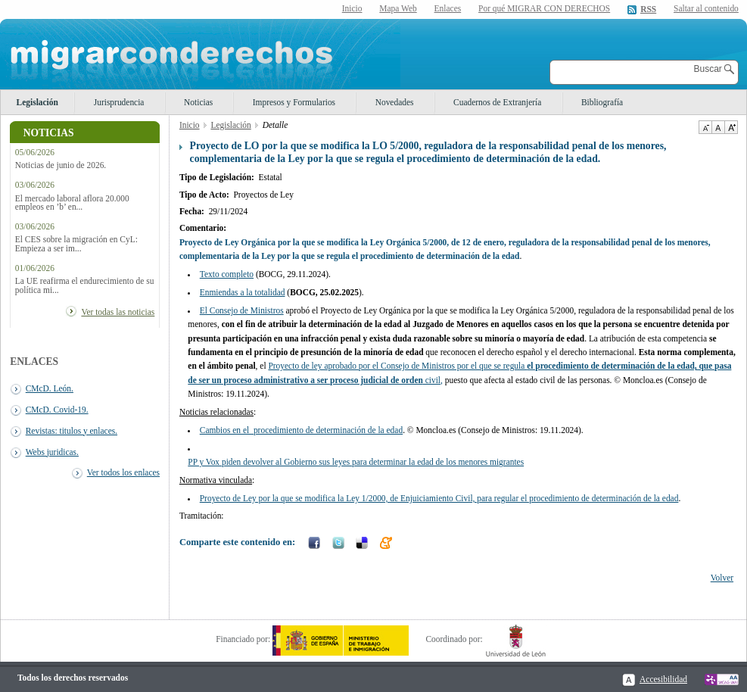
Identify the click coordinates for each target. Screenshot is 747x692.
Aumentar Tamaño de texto (731, 127)
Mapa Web (397, 8)
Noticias (198, 102)
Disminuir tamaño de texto (705, 127)
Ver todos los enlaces (123, 472)
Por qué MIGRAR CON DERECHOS (544, 8)
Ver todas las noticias (117, 311)
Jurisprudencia (119, 102)
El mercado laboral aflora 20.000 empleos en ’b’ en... (72, 203)
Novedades (394, 102)
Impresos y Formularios (294, 102)
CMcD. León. (49, 388)
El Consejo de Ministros (242, 310)
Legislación (37, 102)
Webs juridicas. (52, 452)
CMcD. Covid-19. (57, 409)
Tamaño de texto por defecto (717, 127)
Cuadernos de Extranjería (497, 102)
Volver (722, 577)
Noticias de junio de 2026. (60, 165)
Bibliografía (602, 102)
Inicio (352, 8)
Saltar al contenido (706, 9)
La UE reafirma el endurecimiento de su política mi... (84, 285)
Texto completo (227, 274)
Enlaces (448, 8)
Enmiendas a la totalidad (242, 292)
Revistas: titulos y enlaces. (71, 430)
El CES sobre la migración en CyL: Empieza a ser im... (76, 243)
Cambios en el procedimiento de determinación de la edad (301, 430)
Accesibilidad (663, 679)
